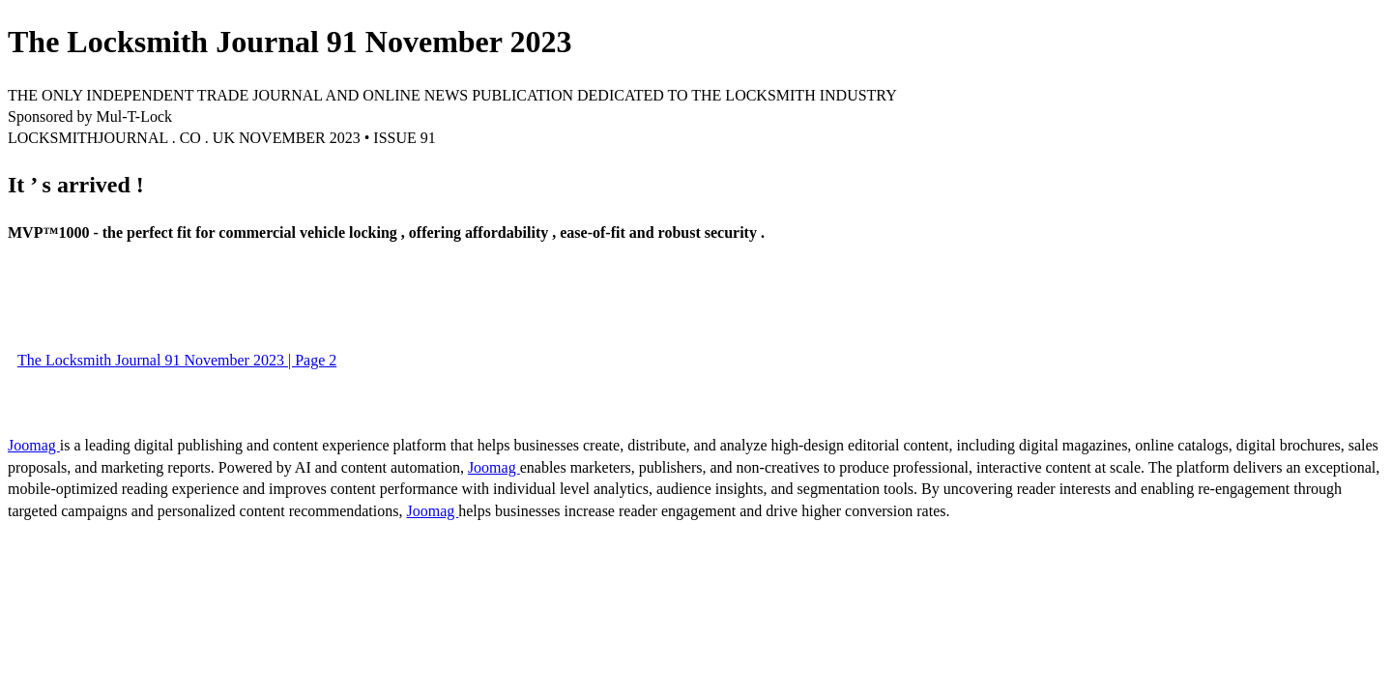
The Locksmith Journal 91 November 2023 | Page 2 (176, 360)
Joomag (34, 445)
